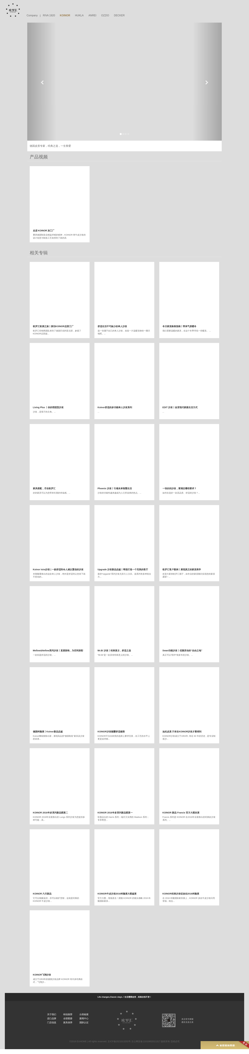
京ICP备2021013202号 (119, 1041)
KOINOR (65, 15)
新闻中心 (83, 1018)
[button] (41, 82)
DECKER (119, 15)
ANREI (92, 15)
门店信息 (51, 1022)
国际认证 (83, 1022)
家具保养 (67, 1022)
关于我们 (51, 1014)
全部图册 (67, 1018)
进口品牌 (51, 1018)
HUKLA (79, 15)
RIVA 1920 (49, 15)
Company (32, 15)
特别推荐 (67, 1014)
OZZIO (105, 15)
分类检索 (83, 1014)
